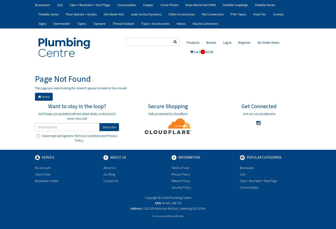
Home (44, 97)
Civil (60, 5)
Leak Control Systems (146, 14)
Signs (42, 23)
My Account (42, 168)
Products (193, 42)
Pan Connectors (213, 14)
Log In (227, 42)
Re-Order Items (268, 42)
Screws (278, 14)
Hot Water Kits (114, 14)
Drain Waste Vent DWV (201, 5)
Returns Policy (181, 181)
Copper (148, 5)
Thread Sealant (123, 23)
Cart (202, 52)
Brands (211, 42)
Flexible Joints (49, 14)
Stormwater (61, 23)
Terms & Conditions (88, 136)
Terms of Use (180, 168)
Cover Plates (169, 5)
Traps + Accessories (155, 23)
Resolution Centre (46, 181)
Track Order (42, 174)
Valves (181, 23)
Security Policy (181, 187)
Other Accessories (181, 14)
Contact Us (110, 181)
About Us (109, 168)
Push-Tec (259, 14)
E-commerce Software (163, 216)
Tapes (81, 23)
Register (244, 42)
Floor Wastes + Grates (81, 14)
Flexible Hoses (265, 5)
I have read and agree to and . (77, 138)
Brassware (42, 5)
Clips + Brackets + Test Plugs (90, 5)
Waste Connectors (206, 23)
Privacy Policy (181, 174)
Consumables (126, 5)
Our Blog (109, 174)
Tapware (99, 23)
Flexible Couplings (235, 5)
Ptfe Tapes (238, 14)
